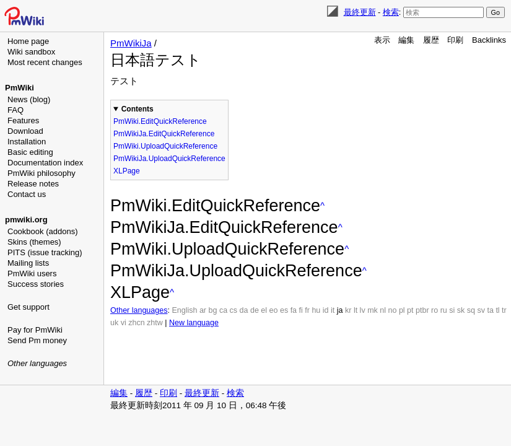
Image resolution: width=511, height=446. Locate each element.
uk (114, 322)
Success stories (35, 284)
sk (461, 310)
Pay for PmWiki (35, 329)
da (244, 310)
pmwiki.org (26, 219)
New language (194, 322)
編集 (406, 40)
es (284, 310)
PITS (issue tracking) (44, 252)
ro (434, 310)
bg (212, 310)
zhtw (155, 322)
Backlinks (489, 40)
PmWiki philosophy (41, 173)
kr (348, 310)
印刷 (455, 40)
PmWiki (19, 87)
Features (23, 120)
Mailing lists (28, 263)
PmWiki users (31, 273)
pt (410, 310)
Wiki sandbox (31, 51)
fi (301, 310)
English (184, 310)
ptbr (422, 310)
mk (372, 310)
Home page (28, 41)
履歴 (431, 40)
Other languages (37, 363)
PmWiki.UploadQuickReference (165, 146)
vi (123, 322)
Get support (28, 307)
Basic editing (30, 152)
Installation (26, 141)
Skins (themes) (34, 242)
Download (25, 131)
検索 (391, 12)
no (392, 310)
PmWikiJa (131, 43)
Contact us (26, 194)
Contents (137, 109)
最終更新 (360, 12)
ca (223, 310)
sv (481, 310)
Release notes (33, 183)
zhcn (136, 322)
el (264, 310)
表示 (382, 40)
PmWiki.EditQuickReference (160, 121)
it (332, 310)
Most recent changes (44, 62)
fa (293, 310)
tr (504, 310)
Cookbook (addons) (42, 231)
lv (362, 310)
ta (490, 310)
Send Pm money (37, 340)
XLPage (126, 171)
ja (340, 310)
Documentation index (45, 162)
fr (307, 310)
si (452, 310)
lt (355, 310)
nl (383, 310)
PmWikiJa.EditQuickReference (163, 133)
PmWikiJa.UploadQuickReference (169, 158)
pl (402, 310)
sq (471, 310)
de (254, 310)
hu (316, 310)
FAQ (15, 110)
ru (443, 310)
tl (497, 310)
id (326, 310)
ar (202, 310)
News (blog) (28, 99)
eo (273, 310)
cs (234, 310)
